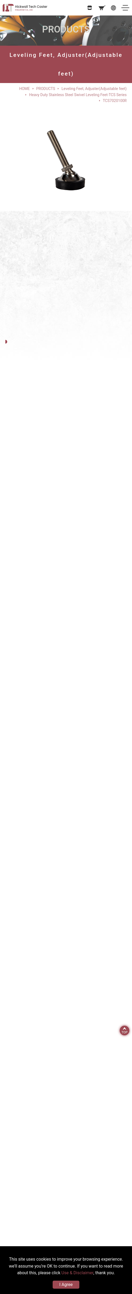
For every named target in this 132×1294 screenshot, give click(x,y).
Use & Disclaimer (77, 1272)
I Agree (66, 1284)
